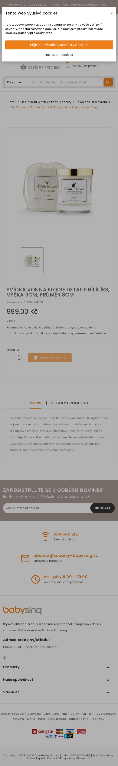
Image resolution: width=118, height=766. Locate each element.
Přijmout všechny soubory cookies (59, 44)
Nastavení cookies (59, 55)
